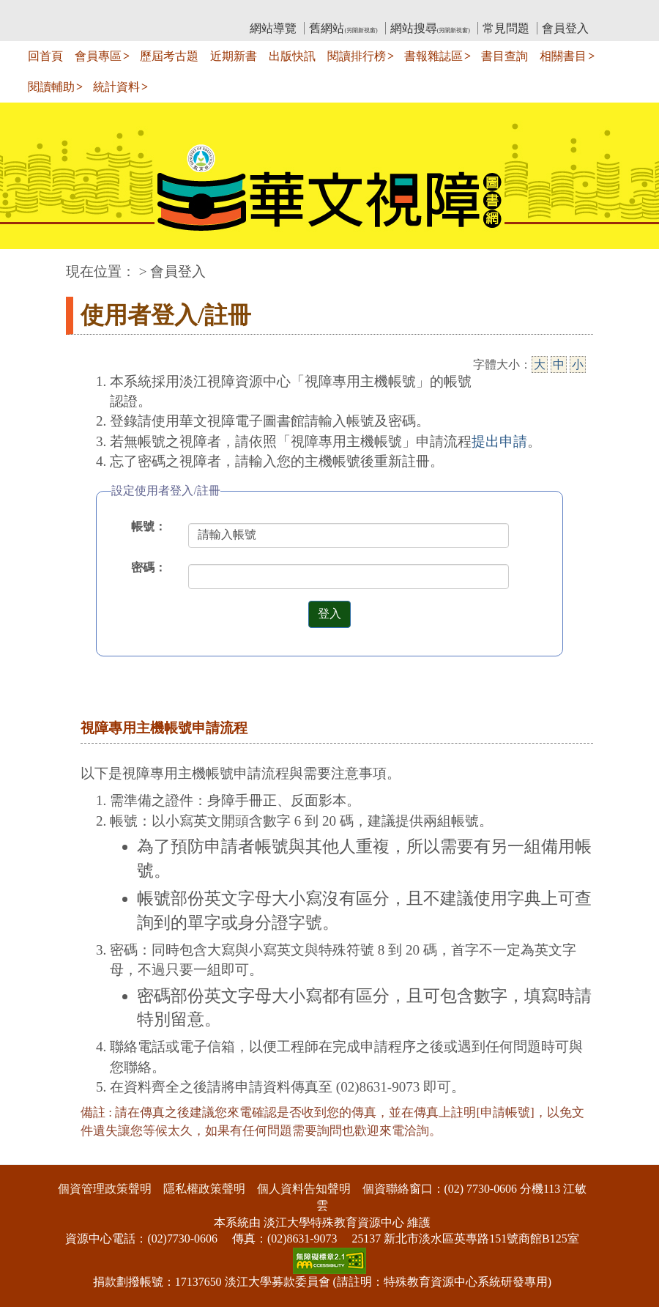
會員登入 (565, 28)
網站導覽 (273, 28)
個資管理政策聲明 (105, 1188)
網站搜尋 (430, 28)
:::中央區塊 (28, 264)
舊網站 (343, 28)
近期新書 (233, 56)
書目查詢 (504, 56)
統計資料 (116, 87)
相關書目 (563, 56)
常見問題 (506, 28)
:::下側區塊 (28, 1155)
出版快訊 (292, 56)
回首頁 (45, 56)
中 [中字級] (559, 364)
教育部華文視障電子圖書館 (195, 11)
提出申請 (499, 441)
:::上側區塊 (94, 11)
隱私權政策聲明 (204, 1188)
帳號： (148, 526)
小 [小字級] (578, 364)
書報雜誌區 (433, 56)
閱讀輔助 (51, 87)
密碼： (148, 567)
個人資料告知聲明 (304, 1188)
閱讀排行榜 (356, 56)
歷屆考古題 (169, 56)
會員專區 (98, 56)
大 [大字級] (540, 364)
